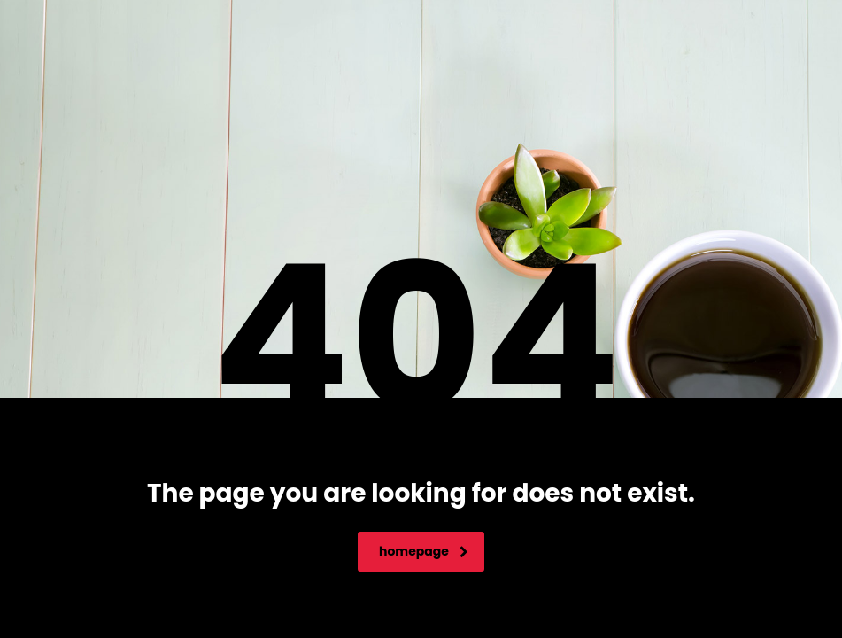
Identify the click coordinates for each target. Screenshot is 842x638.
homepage (423, 551)
